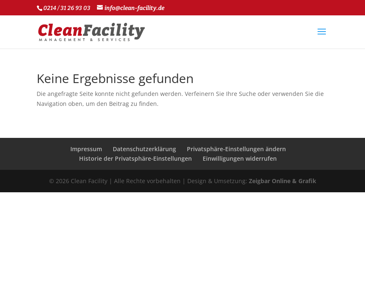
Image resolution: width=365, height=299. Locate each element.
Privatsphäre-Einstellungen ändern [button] (236, 149)
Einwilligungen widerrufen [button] (240, 158)
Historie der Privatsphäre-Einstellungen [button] (135, 158)
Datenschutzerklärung (144, 149)
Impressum (86, 149)
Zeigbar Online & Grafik (282, 181)
